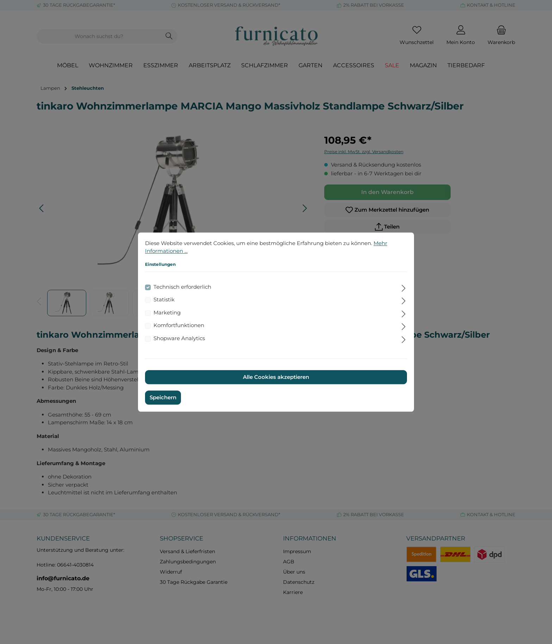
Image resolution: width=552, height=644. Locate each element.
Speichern (163, 397)
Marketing (167, 312)
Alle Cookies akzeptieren (276, 377)
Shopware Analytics (179, 338)
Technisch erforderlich (182, 286)
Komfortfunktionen (178, 325)
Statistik (164, 299)
